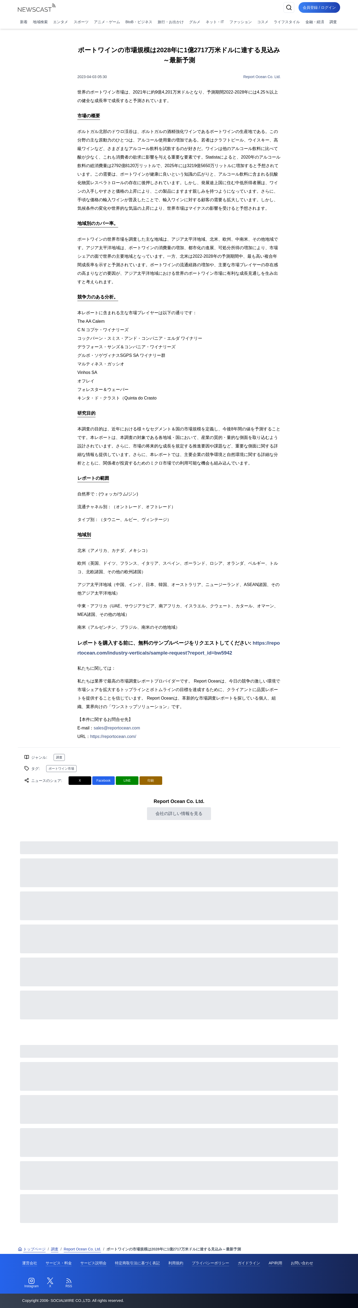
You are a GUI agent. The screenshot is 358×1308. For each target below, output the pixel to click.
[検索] (289, 7)
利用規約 (175, 1263)
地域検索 (40, 22)
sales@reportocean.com (117, 728)
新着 (23, 22)
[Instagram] (31, 1283)
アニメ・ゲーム (107, 22)
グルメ (194, 22)
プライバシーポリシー (210, 1263)
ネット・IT (215, 22)
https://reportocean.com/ (113, 736)
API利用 (275, 1263)
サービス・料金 (59, 1263)
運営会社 (29, 1263)
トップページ (32, 1249)
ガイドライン (249, 1263)
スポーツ (81, 22)
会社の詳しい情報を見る (179, 813)
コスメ (262, 22)
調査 (333, 22)
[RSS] (68, 1283)
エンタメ (60, 22)
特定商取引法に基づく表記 (137, 1263)
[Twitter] (50, 1283)
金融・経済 (314, 22)
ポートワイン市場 (61, 768)
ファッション (240, 22)
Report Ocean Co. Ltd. (262, 77)
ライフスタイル (287, 22)
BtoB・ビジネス (138, 22)
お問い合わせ (302, 1263)
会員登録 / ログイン (319, 7)
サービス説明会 (93, 1263)
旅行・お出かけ (171, 22)
